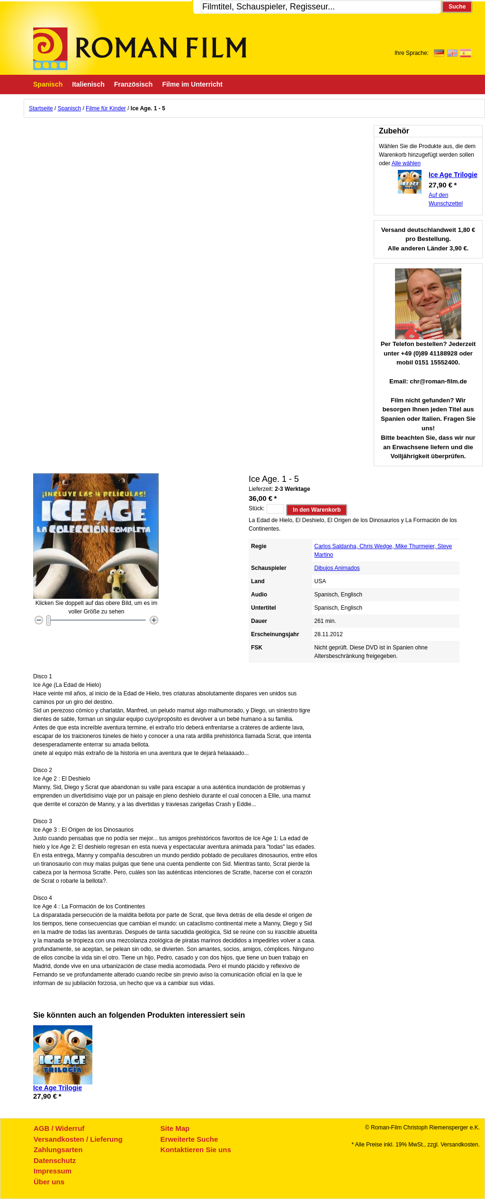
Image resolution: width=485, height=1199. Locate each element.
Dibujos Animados (337, 568)
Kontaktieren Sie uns (196, 1150)
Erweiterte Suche (189, 1139)
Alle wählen (406, 163)
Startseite (41, 108)
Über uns (49, 1182)
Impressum (53, 1171)
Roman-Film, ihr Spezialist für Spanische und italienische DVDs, (139, 48)
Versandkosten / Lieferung (78, 1139)
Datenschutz (55, 1160)
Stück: (256, 508)
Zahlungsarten (58, 1150)
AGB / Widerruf (59, 1128)
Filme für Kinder (106, 108)
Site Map (175, 1128)
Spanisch (69, 108)
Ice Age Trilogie (453, 174)
